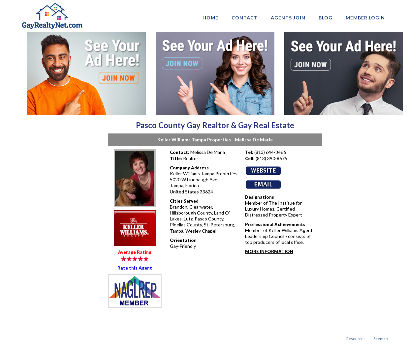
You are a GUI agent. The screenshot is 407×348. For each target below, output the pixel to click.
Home (210, 17)
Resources (355, 338)
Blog (325, 17)
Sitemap (380, 338)
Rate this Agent (134, 268)
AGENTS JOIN (288, 17)
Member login (365, 17)
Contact (245, 17)
